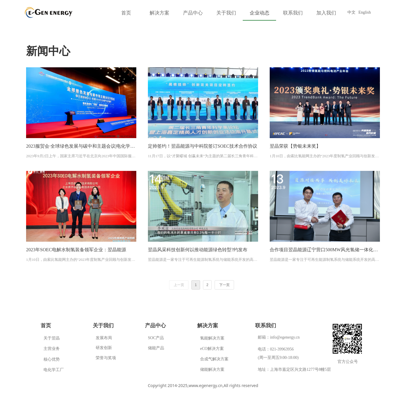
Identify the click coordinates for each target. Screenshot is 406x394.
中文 (351, 12)
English (364, 12)
